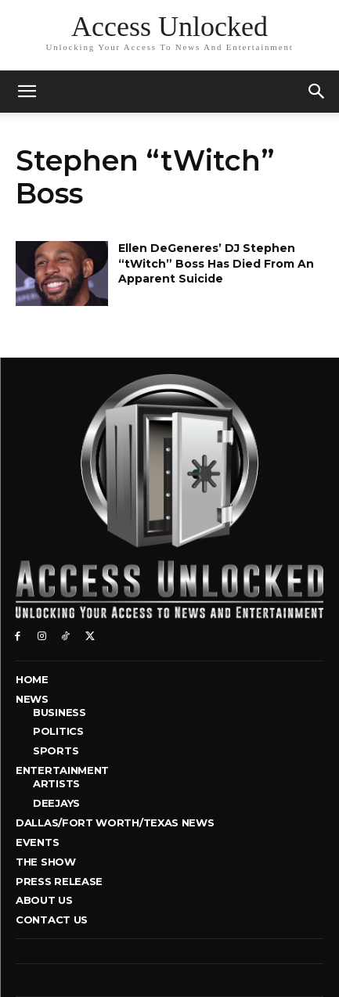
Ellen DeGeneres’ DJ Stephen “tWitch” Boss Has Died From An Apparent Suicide (216, 263)
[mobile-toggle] (27, 91)
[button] (317, 91)
